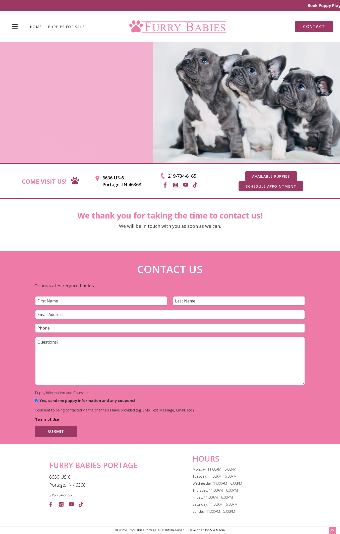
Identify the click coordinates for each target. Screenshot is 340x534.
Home (36, 27)
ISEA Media (217, 530)
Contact (314, 26)
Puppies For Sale (66, 27)
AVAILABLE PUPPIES (271, 176)
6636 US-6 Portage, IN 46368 (121, 181)
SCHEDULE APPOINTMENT (271, 186)
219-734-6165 (182, 176)
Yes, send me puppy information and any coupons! (87, 400)
